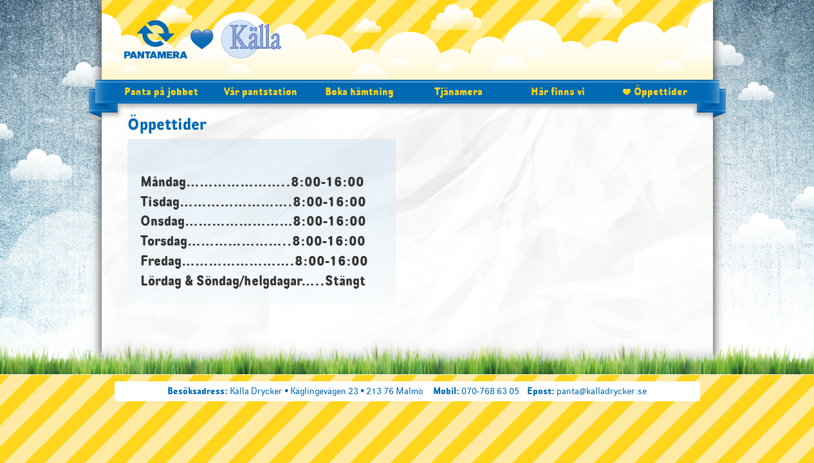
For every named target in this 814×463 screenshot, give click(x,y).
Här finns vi (558, 91)
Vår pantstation (260, 91)
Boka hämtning (359, 91)
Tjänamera (458, 91)
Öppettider (660, 91)
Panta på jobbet (161, 91)
